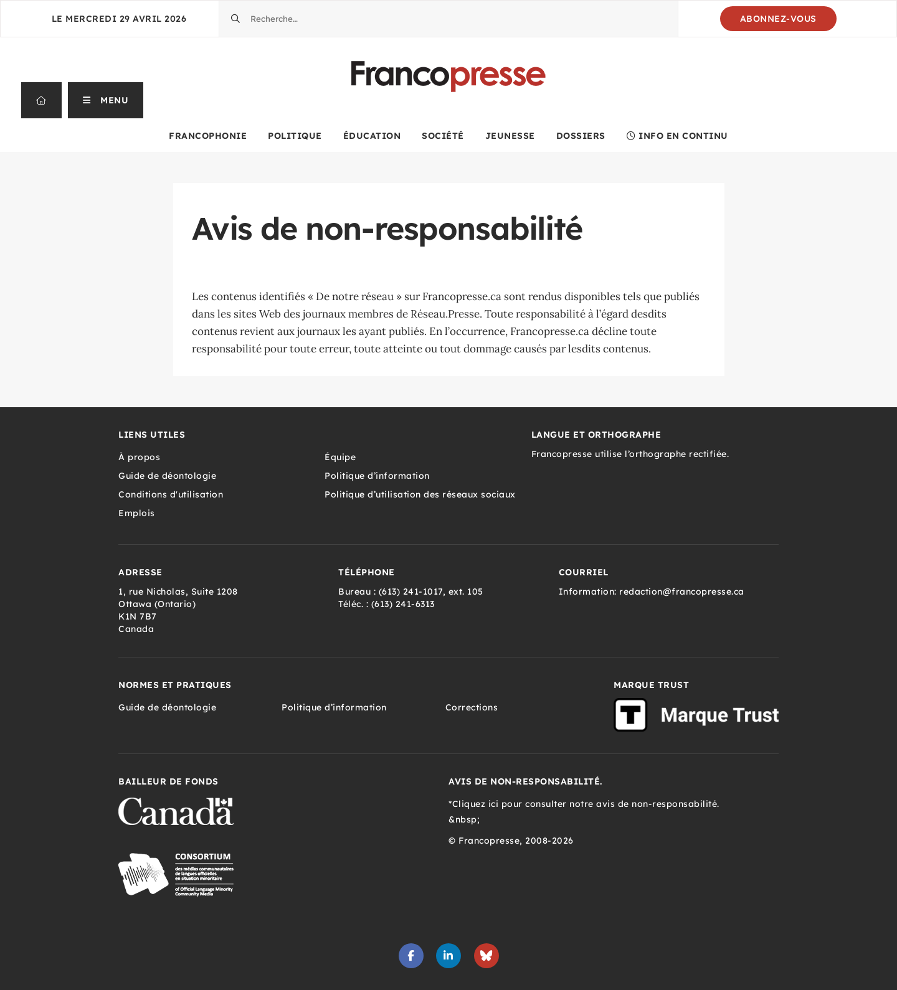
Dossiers (580, 135)
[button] (106, 100)
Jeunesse (510, 135)
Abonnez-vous (778, 18)
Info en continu (677, 135)
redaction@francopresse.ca (681, 591)
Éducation (372, 135)
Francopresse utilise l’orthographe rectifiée (629, 454)
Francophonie (208, 135)
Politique (295, 135)
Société (443, 135)
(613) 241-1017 (411, 591)
